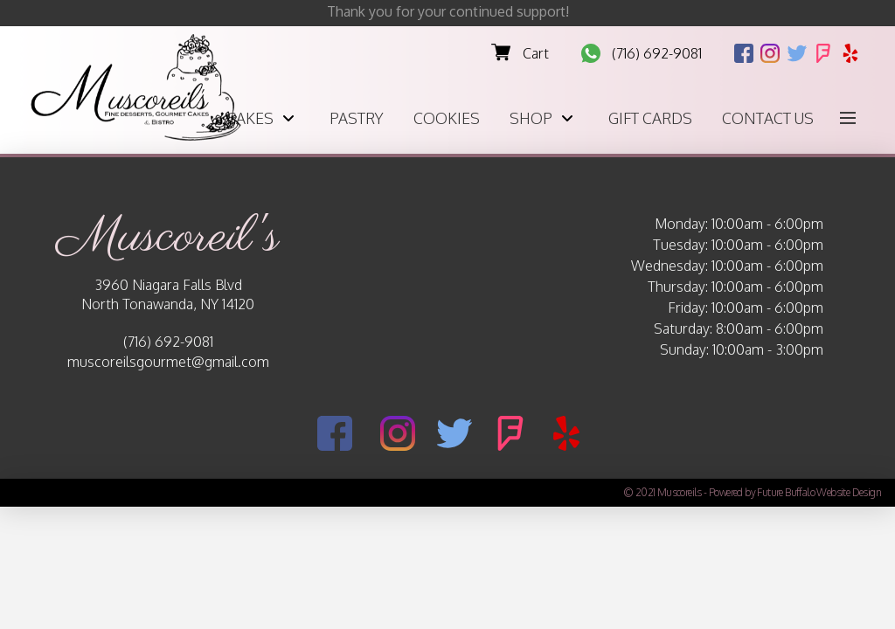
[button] (848, 118)
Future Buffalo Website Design (819, 492)
